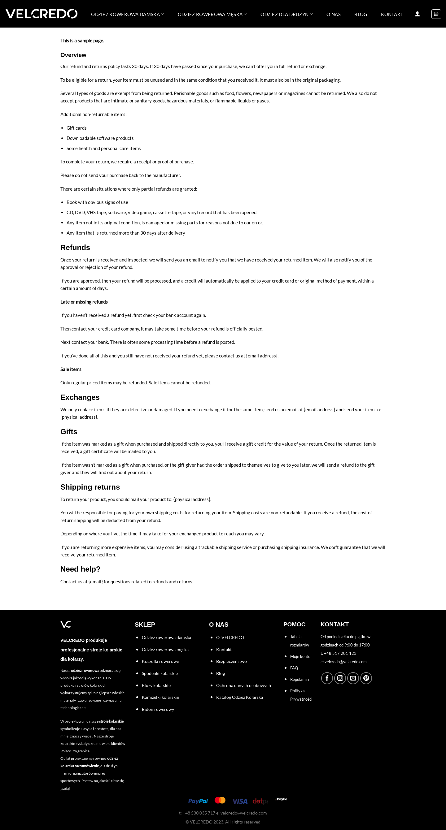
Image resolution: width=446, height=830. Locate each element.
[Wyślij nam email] (353, 678)
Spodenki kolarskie (160, 673)
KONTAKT (392, 14)
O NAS (333, 14)
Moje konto (300, 656)
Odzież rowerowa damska (127, 14)
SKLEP (145, 624)
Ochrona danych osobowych (243, 685)
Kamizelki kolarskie (160, 697)
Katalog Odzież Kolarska (239, 697)
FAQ (294, 667)
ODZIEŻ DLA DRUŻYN (286, 14)
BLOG (360, 14)
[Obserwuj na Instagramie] (340, 678)
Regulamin (299, 679)
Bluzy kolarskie (156, 685)
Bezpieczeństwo (231, 661)
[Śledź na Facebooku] (327, 678)
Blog (220, 673)
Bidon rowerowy (158, 709)
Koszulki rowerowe (160, 661)
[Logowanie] (417, 13)
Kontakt (224, 649)
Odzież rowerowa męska (212, 14)
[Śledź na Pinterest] (366, 678)
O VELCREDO (230, 637)
